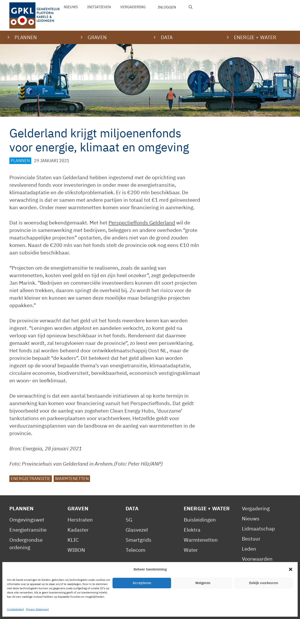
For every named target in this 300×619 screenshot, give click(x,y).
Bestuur (251, 538)
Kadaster (78, 529)
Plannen (20, 160)
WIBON (76, 549)
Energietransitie (31, 478)
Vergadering (133, 6)
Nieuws (71, 6)
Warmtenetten (72, 478)
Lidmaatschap (258, 528)
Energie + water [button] (255, 37)
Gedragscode (257, 588)
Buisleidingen (200, 519)
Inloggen (167, 7)
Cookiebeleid (110, 610)
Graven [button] (97, 37)
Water (191, 549)
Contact (139, 610)
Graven (78, 508)
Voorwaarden (257, 558)
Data (132, 508)
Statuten (252, 578)
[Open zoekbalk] (191, 7)
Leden (249, 548)
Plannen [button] (26, 37)
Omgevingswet (26, 519)
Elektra (192, 529)
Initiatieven (99, 6)
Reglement (254, 568)
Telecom (135, 549)
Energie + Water (207, 508)
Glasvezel (137, 529)
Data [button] (167, 37)
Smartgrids (138, 539)
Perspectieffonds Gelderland (142, 222)
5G (129, 519)
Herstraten (80, 519)
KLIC (73, 539)
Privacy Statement (69, 610)
